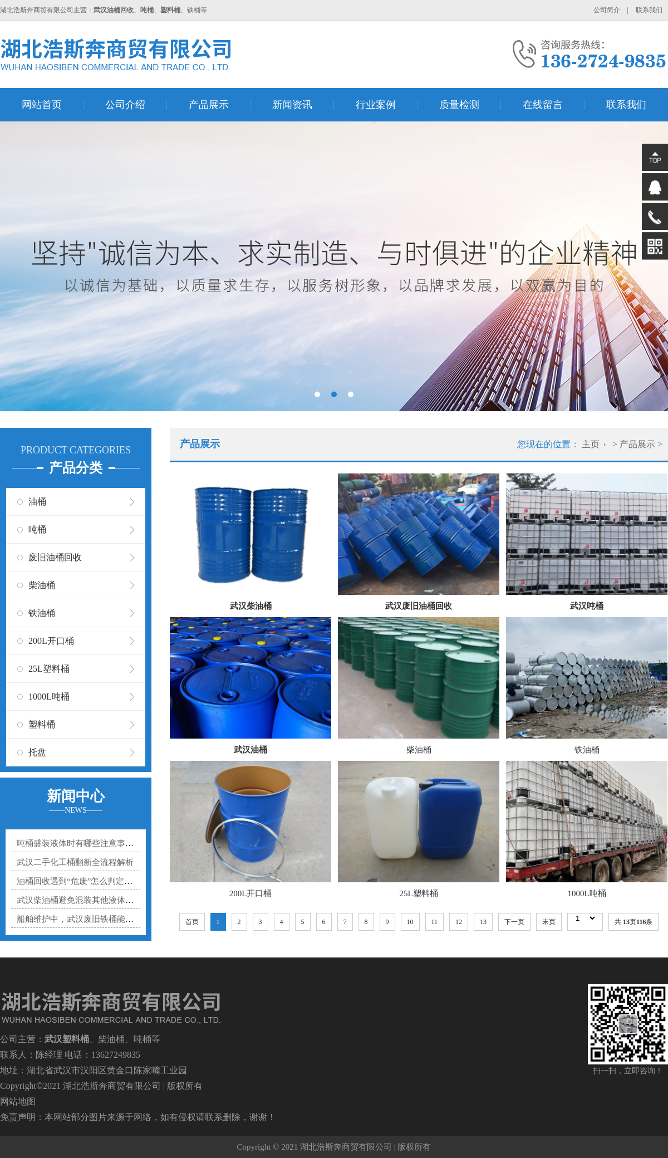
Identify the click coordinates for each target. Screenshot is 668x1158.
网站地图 (18, 1101)
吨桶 (37, 529)
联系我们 (649, 10)
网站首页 (42, 104)
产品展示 (209, 104)
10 (410, 922)
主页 (591, 444)
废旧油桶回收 (55, 557)
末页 (549, 922)
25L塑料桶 (49, 668)
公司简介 (606, 10)
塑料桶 (41, 724)
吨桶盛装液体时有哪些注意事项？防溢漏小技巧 (104, 843)
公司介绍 (125, 104)
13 (483, 922)
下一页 (514, 922)
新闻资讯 (292, 104)
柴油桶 (41, 585)
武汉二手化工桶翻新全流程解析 (75, 862)
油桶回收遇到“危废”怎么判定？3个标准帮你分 (102, 881)
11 (434, 922)
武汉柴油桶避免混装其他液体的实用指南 (92, 900)
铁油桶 (41, 613)
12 (458, 922)
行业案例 (376, 104)
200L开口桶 (51, 641)
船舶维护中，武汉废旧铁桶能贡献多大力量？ (100, 919)
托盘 (37, 752)
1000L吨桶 (49, 696)
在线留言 (543, 104)
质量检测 (459, 104)
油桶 (37, 501)
